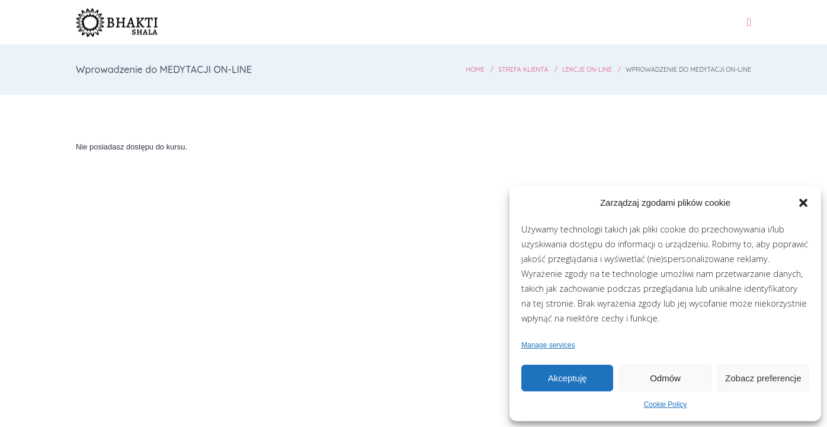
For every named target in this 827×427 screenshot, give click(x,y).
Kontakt (774, 29)
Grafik (443, 29)
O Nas (630, 29)
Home (447, 84)
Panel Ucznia (698, 29)
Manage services (548, 345)
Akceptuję (567, 378)
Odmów (665, 378)
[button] (803, 203)
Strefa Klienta (499, 84)
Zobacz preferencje (763, 378)
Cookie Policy (665, 404)
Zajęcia (496, 29)
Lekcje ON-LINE (569, 84)
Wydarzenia (565, 29)
